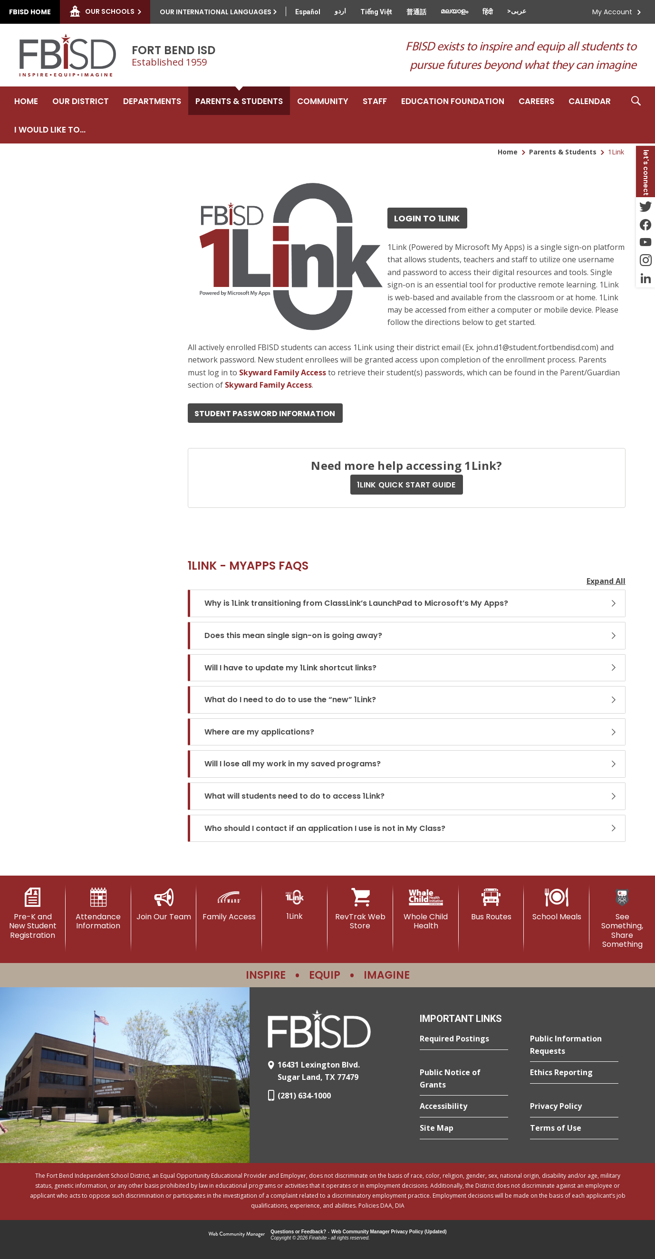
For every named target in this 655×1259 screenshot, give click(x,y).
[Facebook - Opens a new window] (645, 224)
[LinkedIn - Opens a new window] (645, 278)
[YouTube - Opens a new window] (645, 242)
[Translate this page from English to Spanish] (307, 12)
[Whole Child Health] (426, 909)
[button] (636, 114)
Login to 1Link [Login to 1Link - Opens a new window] (427, 218)
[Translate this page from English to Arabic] (516, 11)
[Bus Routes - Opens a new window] (491, 904)
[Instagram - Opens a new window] (645, 260)
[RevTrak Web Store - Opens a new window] (360, 909)
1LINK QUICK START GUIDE (406, 484)
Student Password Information (264, 413)
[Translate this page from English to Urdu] (340, 11)
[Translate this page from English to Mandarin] (416, 12)
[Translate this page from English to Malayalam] (454, 11)
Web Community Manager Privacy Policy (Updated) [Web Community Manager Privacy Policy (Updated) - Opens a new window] (389, 1231)
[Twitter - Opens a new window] (645, 206)
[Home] (26, 100)
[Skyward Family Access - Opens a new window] (282, 372)
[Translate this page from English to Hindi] (488, 12)
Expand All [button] (606, 581)
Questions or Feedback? (298, 1231)
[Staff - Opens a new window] (375, 100)
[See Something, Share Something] (622, 918)
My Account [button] (612, 12)
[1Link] (295, 904)
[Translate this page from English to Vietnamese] (376, 12)
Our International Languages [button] (215, 12)
